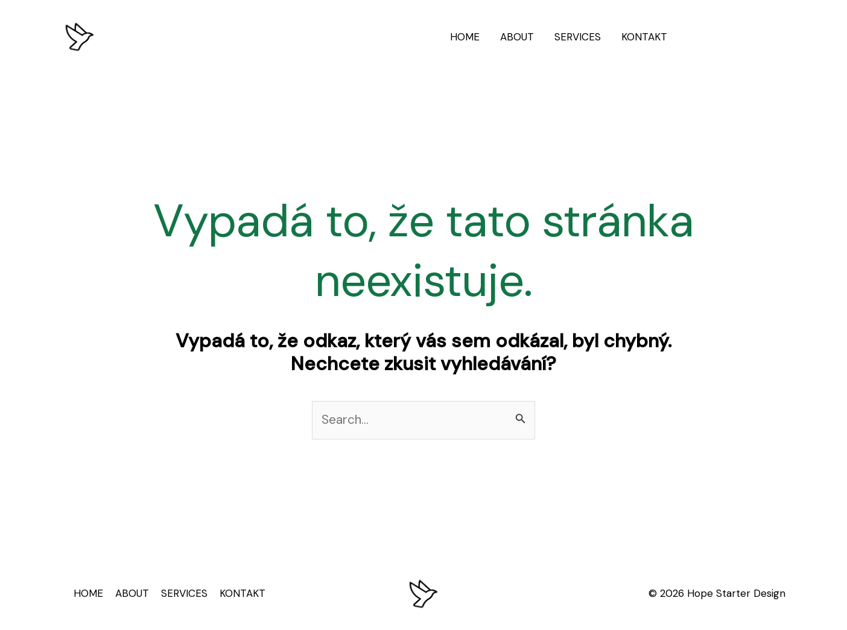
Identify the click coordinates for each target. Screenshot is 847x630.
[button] (737, 37)
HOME (465, 36)
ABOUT (517, 36)
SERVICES (577, 36)
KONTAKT (644, 36)
